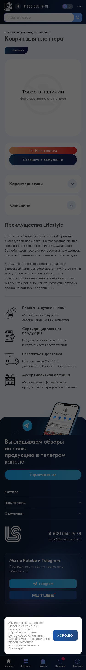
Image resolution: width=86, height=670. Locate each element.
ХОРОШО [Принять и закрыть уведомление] (65, 635)
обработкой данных (23, 632)
